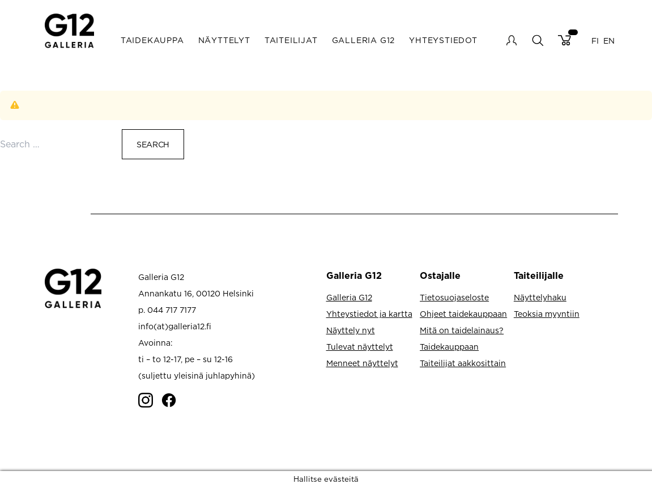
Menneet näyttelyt (362, 363)
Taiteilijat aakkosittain (463, 363)
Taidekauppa (152, 40)
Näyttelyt (224, 40)
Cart (564, 40)
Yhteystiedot (443, 40)
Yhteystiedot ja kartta (369, 313)
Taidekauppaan (449, 346)
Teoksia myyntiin (546, 313)
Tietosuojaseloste (454, 297)
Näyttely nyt (350, 330)
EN (609, 40)
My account (511, 40)
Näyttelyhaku (540, 297)
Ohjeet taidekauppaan (463, 313)
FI (595, 40)
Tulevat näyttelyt (359, 346)
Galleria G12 (363, 40)
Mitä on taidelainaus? (462, 330)
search (537, 39)
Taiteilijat (291, 40)
